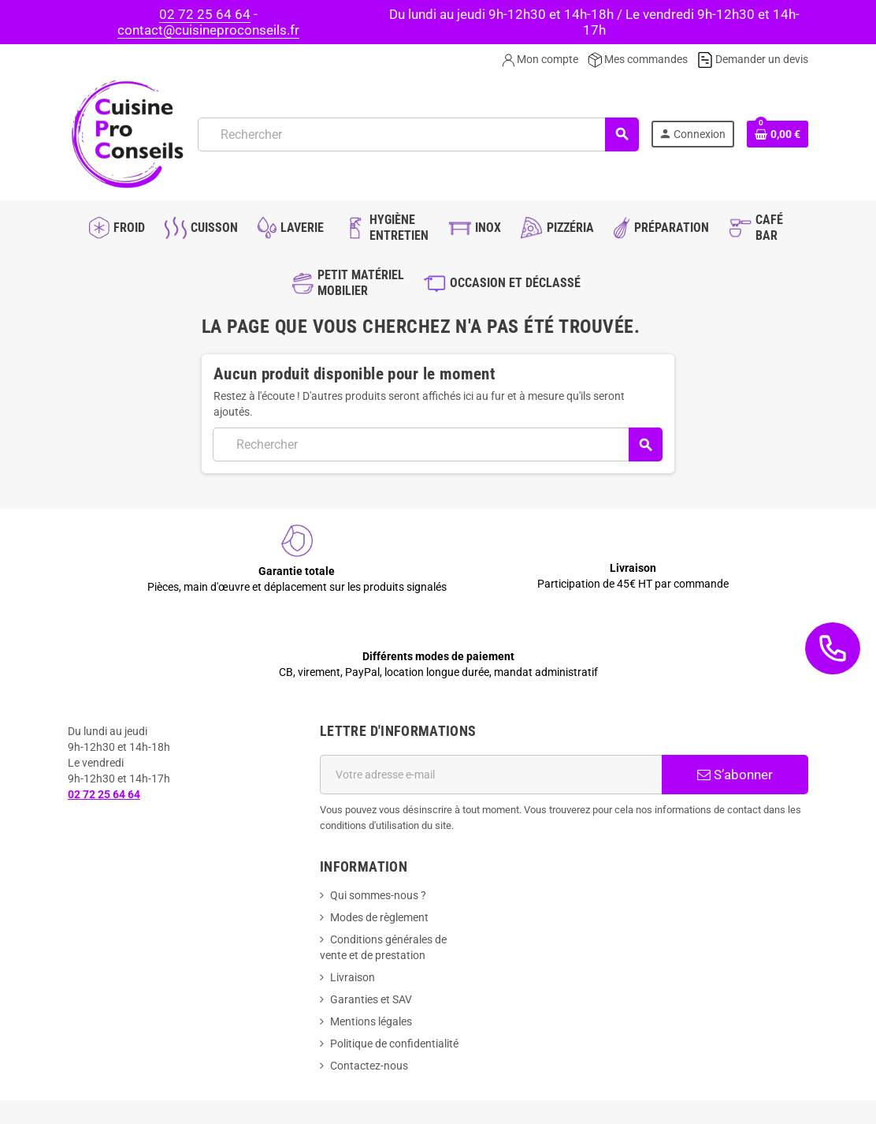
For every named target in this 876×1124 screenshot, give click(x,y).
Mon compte (540, 59)
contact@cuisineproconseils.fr (208, 30)
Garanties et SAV (371, 999)
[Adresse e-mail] (491, 774)
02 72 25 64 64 (205, 14)
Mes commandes (638, 59)
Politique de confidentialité (394, 1043)
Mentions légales (371, 1021)
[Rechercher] (418, 134)
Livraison (352, 977)
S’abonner (735, 774)
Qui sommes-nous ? (378, 895)
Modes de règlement (379, 917)
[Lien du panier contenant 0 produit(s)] (777, 134)
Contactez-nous (369, 1065)
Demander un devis (752, 59)
